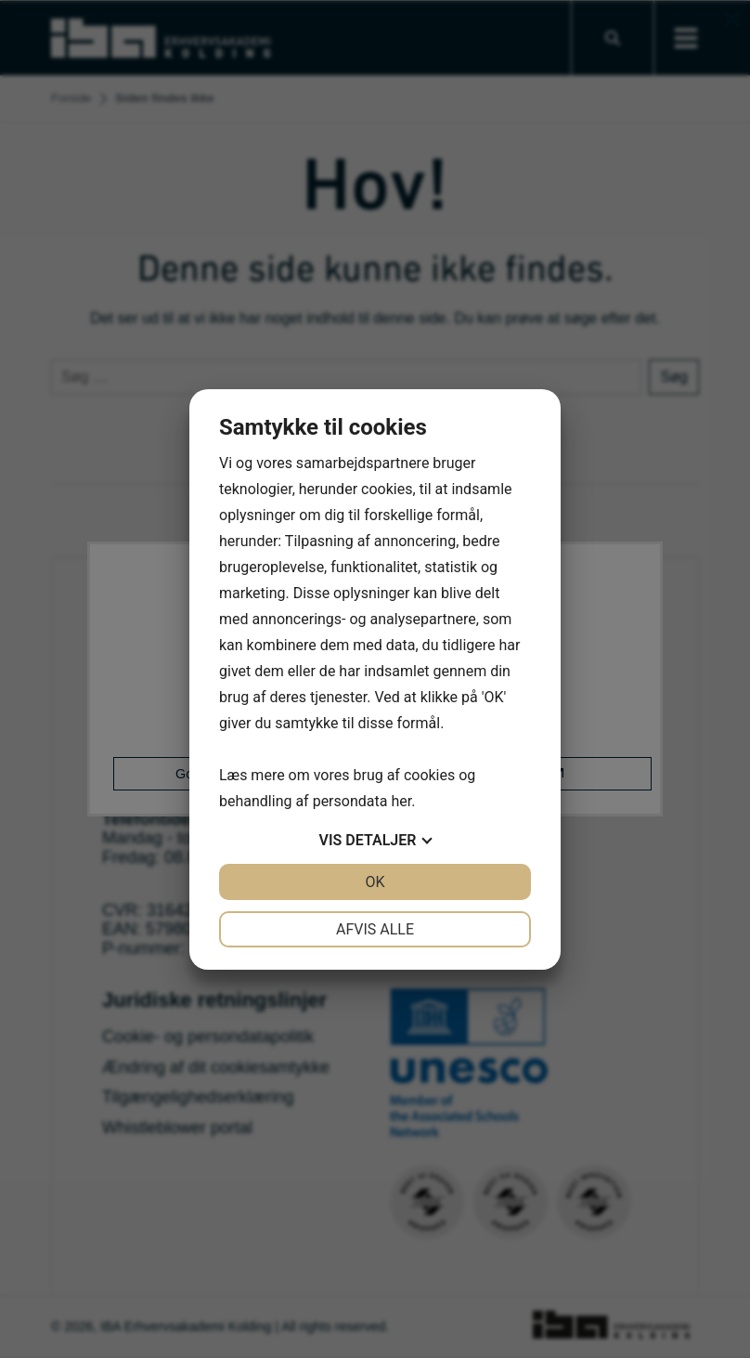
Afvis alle (375, 929)
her (401, 801)
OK (374, 882)
